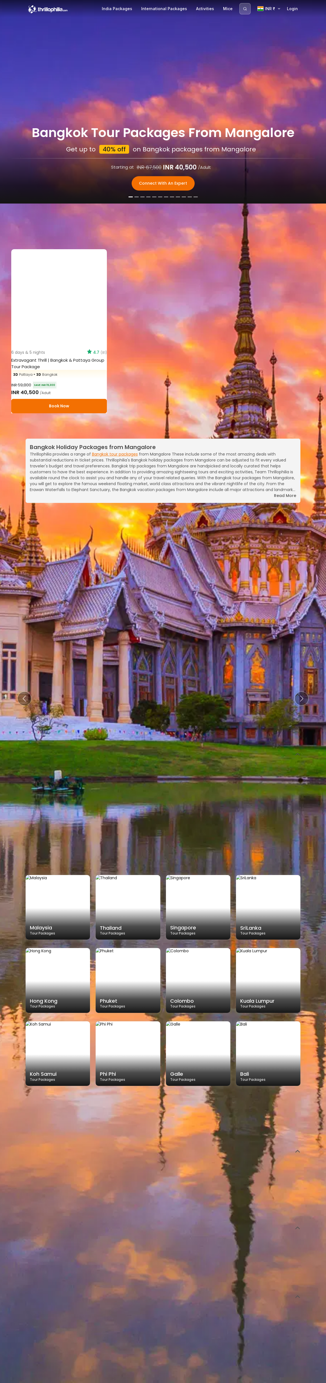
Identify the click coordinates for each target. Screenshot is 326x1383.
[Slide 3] (142, 1377)
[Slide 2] (136, 1377)
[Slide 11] (190, 1377)
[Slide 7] (166, 1377)
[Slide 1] (131, 1377)
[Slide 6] (160, 1377)
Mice (228, 8)
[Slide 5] (154, 1377)
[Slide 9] (178, 1377)
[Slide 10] (184, 1377)
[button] (24, 699)
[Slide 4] (148, 1377)
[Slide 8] (172, 1377)
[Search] (245, 8)
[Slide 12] (196, 1377)
